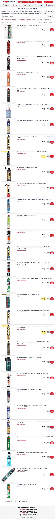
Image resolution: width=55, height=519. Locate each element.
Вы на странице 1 (9, 501)
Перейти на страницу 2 (23, 501)
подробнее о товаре (21, 26)
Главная (5, 5)
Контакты (49, 5)
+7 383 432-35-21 (22, 512)
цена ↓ (46, 22)
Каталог (16, 5)
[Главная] (9, 1)
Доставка (38, 5)
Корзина (27, 5)
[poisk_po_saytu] (24, 16)
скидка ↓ (51, 22)
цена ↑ (41, 22)
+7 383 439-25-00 (22, 509)
